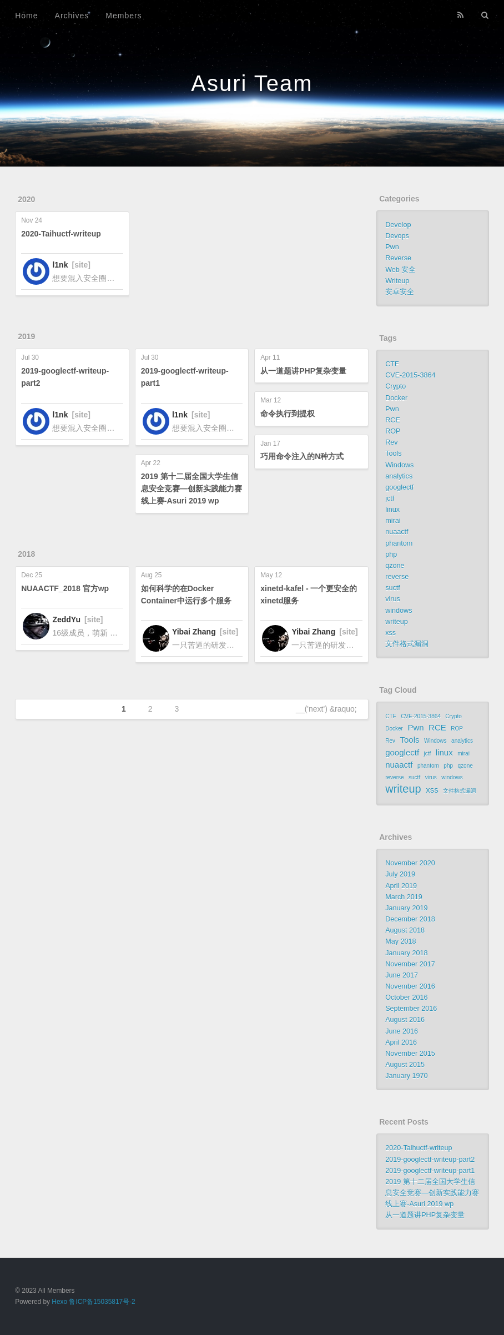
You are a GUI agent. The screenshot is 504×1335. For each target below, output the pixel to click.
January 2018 (406, 953)
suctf (392, 588)
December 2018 (410, 919)
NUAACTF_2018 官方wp (65, 588)
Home (26, 15)
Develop (398, 225)
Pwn (392, 247)
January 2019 (406, 908)
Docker (396, 398)
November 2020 (410, 863)
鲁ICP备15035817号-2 (102, 1302)
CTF (392, 364)
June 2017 (401, 975)
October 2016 (406, 997)
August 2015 (405, 1065)
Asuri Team (252, 83)
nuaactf (396, 532)
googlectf (399, 487)
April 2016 (401, 1042)
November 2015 (410, 1053)
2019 (26, 336)
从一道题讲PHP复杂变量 (303, 370)
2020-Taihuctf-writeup (61, 233)
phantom (398, 543)
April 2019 (401, 886)
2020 (26, 199)
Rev (391, 442)
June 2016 (401, 1031)
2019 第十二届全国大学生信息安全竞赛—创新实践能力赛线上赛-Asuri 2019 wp (191, 489)
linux (392, 509)
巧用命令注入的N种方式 (302, 456)
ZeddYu (66, 619)
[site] (81, 264)
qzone (394, 566)
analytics (398, 476)
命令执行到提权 (287, 413)
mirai (392, 521)
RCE (392, 420)
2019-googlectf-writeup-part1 (430, 1171)
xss (390, 633)
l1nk (60, 264)
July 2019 (400, 874)
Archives (72, 15)
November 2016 (410, 986)
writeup (396, 622)
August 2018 (405, 930)
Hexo (59, 1302)
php (391, 554)
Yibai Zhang (194, 631)
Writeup (397, 281)
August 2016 (405, 1020)
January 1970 (406, 1076)
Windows (399, 465)
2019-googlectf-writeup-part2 (430, 1159)
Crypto (395, 386)
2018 (26, 554)
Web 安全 (400, 270)
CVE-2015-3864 (410, 375)
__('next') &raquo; (326, 708)
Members (123, 15)
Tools (393, 453)
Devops (397, 236)
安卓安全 (399, 292)
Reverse (398, 258)
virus (392, 599)
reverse (397, 577)
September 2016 (411, 1008)
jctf (389, 498)
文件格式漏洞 (407, 644)
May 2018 (400, 941)
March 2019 (403, 897)
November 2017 (410, 964)
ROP (392, 431)
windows (398, 610)
